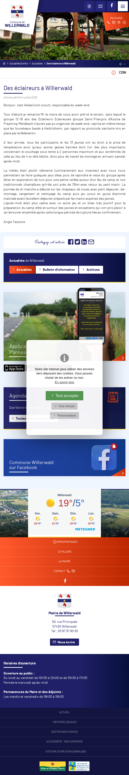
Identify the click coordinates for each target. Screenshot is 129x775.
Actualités (24, 269)
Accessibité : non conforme (64, 742)
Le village (64, 552)
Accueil (64, 712)
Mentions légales (64, 722)
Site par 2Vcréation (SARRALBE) (65, 752)
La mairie (64, 561)
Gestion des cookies (64, 732)
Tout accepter (67, 395)
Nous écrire (66, 642)
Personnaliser (66, 415)
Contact (64, 571)
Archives (93, 269)
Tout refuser (67, 406)
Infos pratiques (65, 542)
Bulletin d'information (59, 269)
